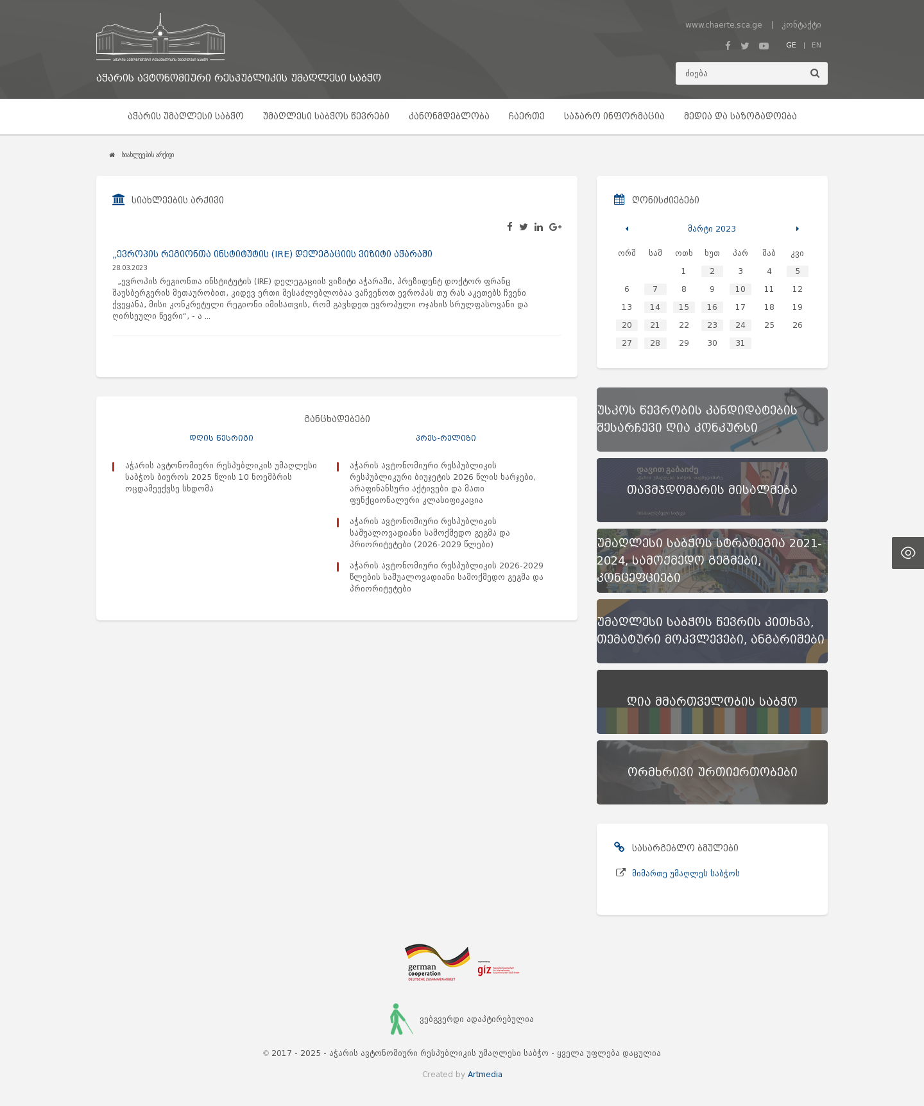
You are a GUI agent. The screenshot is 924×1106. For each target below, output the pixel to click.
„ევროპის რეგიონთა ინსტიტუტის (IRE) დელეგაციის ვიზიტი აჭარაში (272, 254)
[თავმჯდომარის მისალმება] (712, 490)
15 (684, 307)
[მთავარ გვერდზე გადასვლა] (238, 37)
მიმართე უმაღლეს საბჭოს (686, 873)
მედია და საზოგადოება (740, 116)
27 (627, 343)
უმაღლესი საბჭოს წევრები (326, 116)
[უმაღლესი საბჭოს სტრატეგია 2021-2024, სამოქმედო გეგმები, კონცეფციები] (712, 561)
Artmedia (485, 1074)
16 (712, 307)
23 (712, 325)
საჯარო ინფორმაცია (614, 116)
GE (791, 44)
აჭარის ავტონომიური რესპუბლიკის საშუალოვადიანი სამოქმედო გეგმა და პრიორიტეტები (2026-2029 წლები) (430, 532)
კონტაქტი (801, 25)
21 (655, 325)
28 (655, 343)
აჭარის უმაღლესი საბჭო (186, 116)
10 (740, 289)
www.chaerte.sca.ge (723, 25)
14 (655, 307)
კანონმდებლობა (449, 116)
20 (627, 325)
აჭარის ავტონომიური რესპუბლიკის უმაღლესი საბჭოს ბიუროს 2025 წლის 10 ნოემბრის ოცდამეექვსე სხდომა (221, 477)
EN (816, 44)
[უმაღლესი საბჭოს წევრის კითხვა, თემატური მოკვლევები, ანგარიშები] (712, 631)
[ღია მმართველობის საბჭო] (712, 702)
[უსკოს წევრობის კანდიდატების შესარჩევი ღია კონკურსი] (712, 419)
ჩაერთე (527, 116)
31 (740, 343)
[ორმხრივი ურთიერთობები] (712, 772)
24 (740, 325)
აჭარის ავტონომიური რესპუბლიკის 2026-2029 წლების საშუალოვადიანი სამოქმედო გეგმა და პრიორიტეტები (446, 577)
